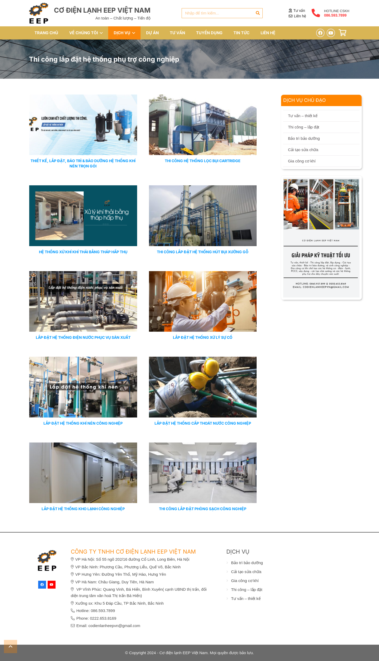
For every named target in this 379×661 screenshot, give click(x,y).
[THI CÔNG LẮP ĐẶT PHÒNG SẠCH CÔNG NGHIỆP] (203, 445)
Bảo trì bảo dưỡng (304, 138)
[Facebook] (320, 33)
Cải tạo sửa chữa (303, 149)
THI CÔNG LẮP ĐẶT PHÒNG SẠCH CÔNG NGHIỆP (202, 508)
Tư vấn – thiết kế (302, 115)
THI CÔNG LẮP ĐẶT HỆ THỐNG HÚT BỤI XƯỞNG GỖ (202, 252)
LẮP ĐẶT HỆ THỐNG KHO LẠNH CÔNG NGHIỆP (83, 508)
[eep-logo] (38, 13)
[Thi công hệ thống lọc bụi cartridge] (203, 97)
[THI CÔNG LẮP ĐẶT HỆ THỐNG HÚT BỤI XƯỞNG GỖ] (203, 188)
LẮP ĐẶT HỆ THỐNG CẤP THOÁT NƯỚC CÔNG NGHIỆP (202, 423)
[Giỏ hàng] (342, 32)
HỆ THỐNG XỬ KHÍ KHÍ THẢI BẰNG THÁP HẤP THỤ (83, 252)
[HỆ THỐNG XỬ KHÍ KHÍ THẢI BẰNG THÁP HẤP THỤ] (83, 188)
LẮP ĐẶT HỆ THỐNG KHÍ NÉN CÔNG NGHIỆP (83, 423)
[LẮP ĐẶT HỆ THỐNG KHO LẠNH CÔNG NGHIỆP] (83, 445)
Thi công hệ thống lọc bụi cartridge (203, 161)
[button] (100, 32)
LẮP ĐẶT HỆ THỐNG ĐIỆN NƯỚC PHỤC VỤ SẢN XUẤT (83, 337)
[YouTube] (331, 33)
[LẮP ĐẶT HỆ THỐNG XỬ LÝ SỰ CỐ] (203, 274)
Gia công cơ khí (302, 161)
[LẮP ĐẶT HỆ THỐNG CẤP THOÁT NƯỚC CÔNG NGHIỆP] (203, 359)
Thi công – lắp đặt (303, 127)
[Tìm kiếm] (257, 13)
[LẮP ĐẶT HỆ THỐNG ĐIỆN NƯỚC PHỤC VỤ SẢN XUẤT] (83, 274)
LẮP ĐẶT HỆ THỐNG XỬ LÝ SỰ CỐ (202, 337)
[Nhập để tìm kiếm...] (222, 13)
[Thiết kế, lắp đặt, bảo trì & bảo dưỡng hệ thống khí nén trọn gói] (83, 97)
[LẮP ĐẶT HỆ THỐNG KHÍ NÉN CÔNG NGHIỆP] (83, 359)
